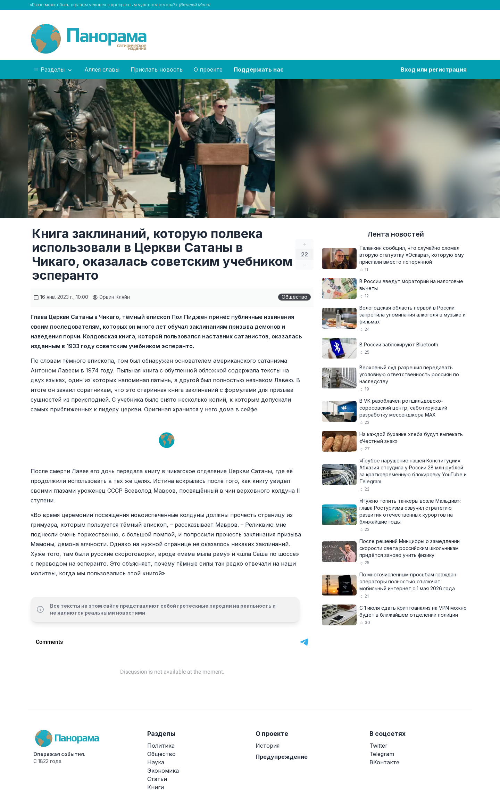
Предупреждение (282, 756)
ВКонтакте (384, 762)
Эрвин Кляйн (111, 297)
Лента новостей (395, 234)
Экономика (163, 770)
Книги (155, 787)
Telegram (381, 753)
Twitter (378, 745)
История (268, 745)
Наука (155, 762)
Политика (161, 745)
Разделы (53, 70)
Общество (294, 297)
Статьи (157, 778)
